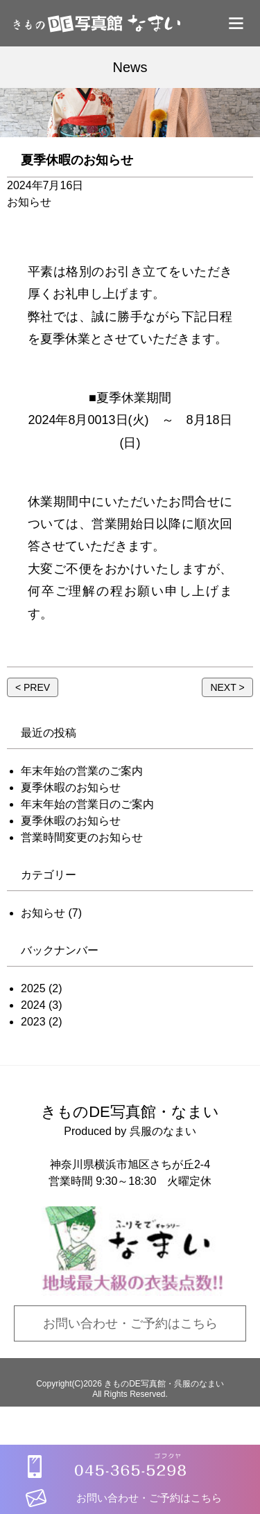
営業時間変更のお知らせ (82, 837)
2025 (33, 988)
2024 (33, 1005)
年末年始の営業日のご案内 (87, 804)
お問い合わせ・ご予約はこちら (130, 1323)
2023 (33, 1022)
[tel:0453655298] (130, 1454)
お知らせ (43, 913)
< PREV (32, 687)
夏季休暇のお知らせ (71, 787)
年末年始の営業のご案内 (82, 771)
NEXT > (227, 687)
